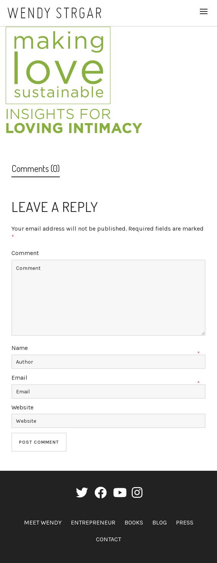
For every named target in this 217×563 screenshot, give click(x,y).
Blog (159, 522)
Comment (25, 253)
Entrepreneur (93, 522)
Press (184, 522)
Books (133, 522)
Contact (108, 539)
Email (19, 377)
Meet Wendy (43, 522)
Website (22, 407)
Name (19, 347)
